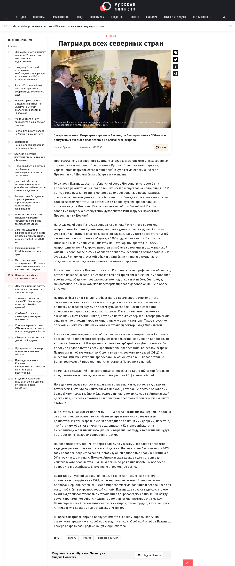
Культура (151, 17)
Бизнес (135, 17)
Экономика (97, 17)
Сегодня (21, 17)
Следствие (117, 17)
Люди (79, 17)
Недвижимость (202, 17)
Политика (39, 17)
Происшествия (60, 17)
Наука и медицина (175, 17)
